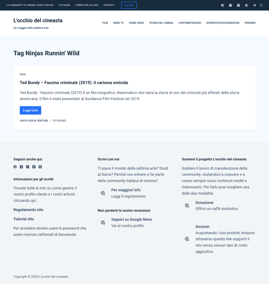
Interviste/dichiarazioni (222, 22)
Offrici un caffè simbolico (216, 208)
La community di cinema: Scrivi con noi (30, 5)
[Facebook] (222, 5)
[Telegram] (254, 5)
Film (105, 22)
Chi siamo (64, 5)
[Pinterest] (246, 5)
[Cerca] (261, 5)
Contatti (109, 5)
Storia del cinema (161, 22)
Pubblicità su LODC (87, 5)
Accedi (129, 5)
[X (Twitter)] (21, 166)
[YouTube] (238, 5)
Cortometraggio (190, 22)
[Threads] (40, 166)
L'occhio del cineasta (37, 20)
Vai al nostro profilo (127, 225)
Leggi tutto (32, 111)
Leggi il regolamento (128, 196)
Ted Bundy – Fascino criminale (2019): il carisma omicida (74, 82)
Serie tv (118, 22)
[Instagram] (230, 5)
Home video (136, 22)
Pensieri (250, 22)
